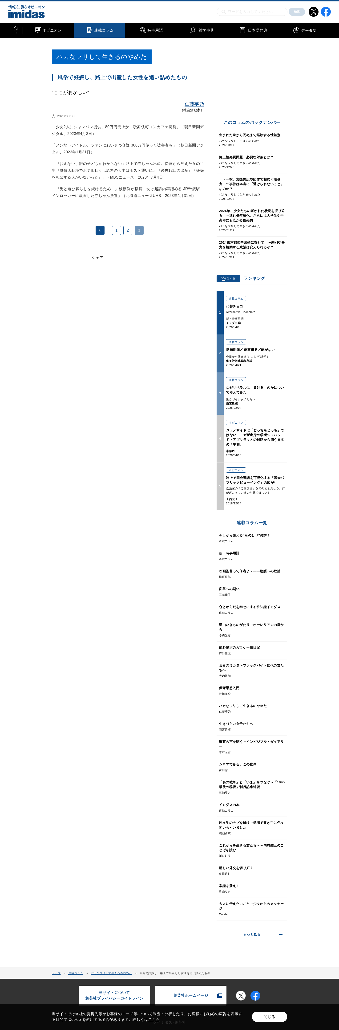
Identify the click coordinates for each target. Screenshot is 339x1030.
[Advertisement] (90, 325)
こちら (154, 1020)
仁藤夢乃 (194, 104)
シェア (98, 258)
